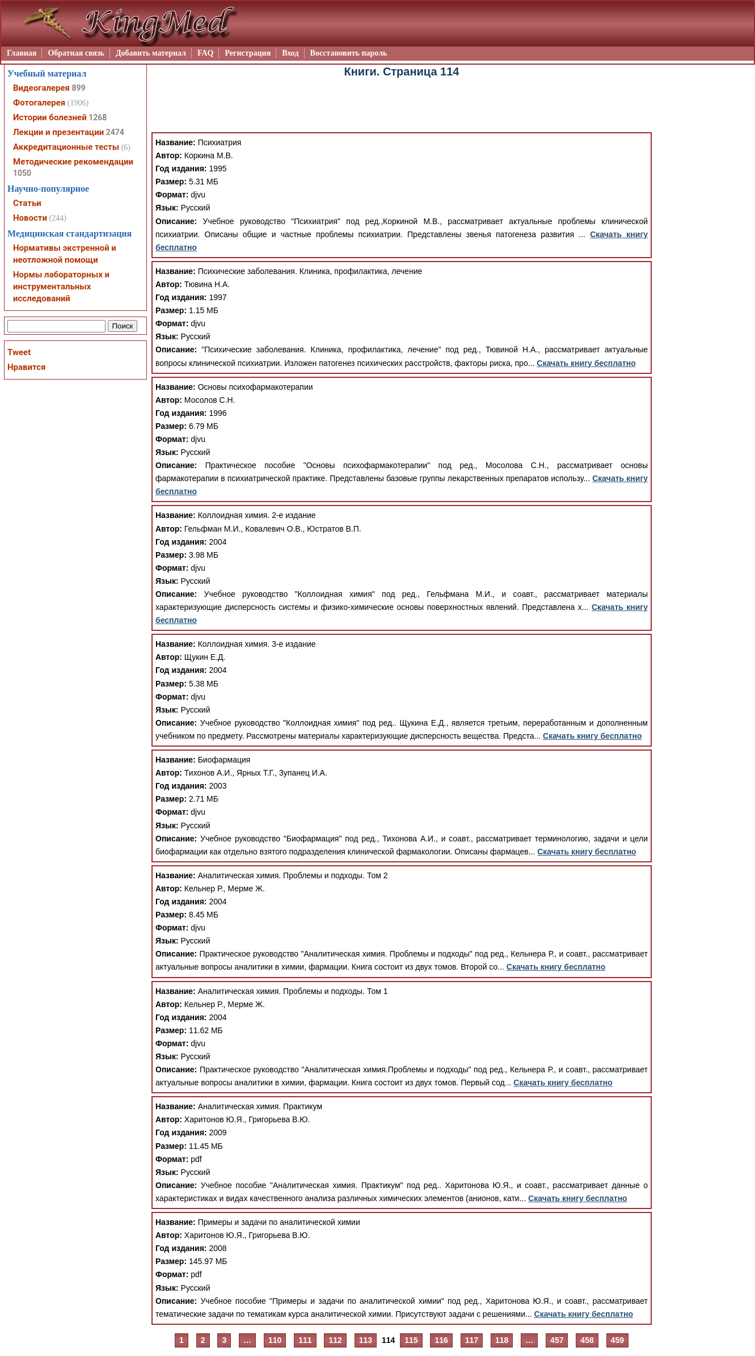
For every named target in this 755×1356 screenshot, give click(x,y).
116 (441, 1340)
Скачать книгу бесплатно (586, 363)
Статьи (27, 203)
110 (274, 1340)
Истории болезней (50, 117)
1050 (22, 173)
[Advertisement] (401, 106)
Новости (30, 218)
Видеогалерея (41, 88)
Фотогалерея (39, 103)
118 (501, 1340)
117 (471, 1340)
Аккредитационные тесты (66, 147)
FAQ (205, 53)
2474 (115, 132)
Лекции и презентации (58, 132)
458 (586, 1340)
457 (556, 1340)
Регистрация (248, 53)
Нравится (26, 367)
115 (410, 1340)
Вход (290, 53)
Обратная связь (76, 53)
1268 (97, 117)
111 (304, 1340)
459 (617, 1340)
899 (78, 87)
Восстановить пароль (348, 53)
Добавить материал (151, 53)
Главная (21, 53)
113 (365, 1340)
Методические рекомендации (73, 162)
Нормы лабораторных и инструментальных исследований (61, 286)
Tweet (19, 352)
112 (334, 1340)
